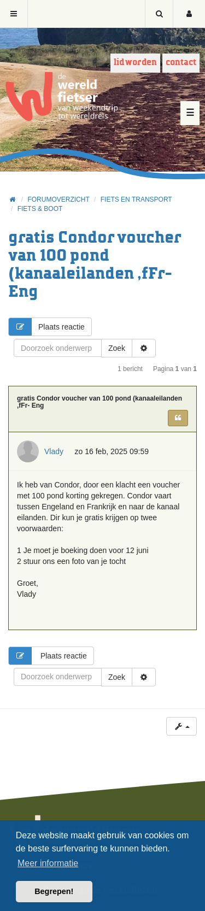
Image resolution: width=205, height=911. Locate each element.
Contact (181, 62)
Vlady (53, 451)
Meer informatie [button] (47, 863)
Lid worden (135, 62)
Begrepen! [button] (53, 891)
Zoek (116, 348)
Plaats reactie (47, 327)
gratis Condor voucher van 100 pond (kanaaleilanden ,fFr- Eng (99, 402)
